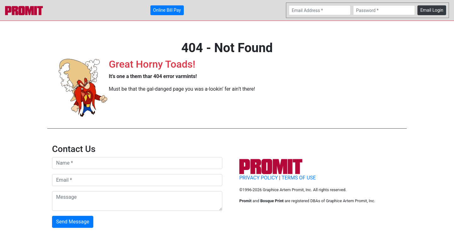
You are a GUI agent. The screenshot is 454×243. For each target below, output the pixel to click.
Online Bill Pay (167, 10)
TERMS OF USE (299, 178)
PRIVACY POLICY (258, 178)
